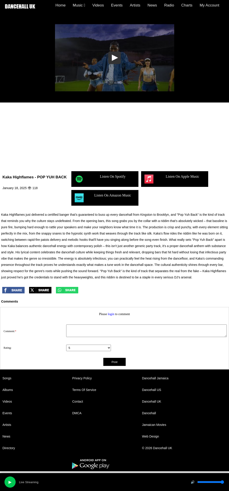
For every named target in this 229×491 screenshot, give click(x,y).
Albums (7, 390)
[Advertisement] (114, 136)
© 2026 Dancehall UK (157, 448)
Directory (8, 448)
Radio (169, 5)
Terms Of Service (84, 390)
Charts (187, 5)
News (152, 5)
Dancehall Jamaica (155, 378)
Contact (77, 401)
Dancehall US (151, 390)
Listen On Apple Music (171, 179)
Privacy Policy (82, 378)
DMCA (76, 413)
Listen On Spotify (100, 179)
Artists (135, 5)
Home (60, 5)
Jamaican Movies (154, 425)
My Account (209, 5)
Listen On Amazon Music (103, 197)
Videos (98, 5)
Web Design (150, 436)
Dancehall (149, 413)
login (111, 314)
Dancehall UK (151, 401)
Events (117, 5)
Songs (6, 378)
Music (79, 5)
